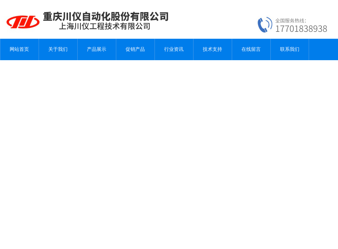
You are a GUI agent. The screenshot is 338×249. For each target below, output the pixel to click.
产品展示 (96, 49)
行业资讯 (173, 49)
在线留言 (251, 49)
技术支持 (212, 49)
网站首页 (19, 49)
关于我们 (58, 49)
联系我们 (289, 49)
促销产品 (135, 49)
